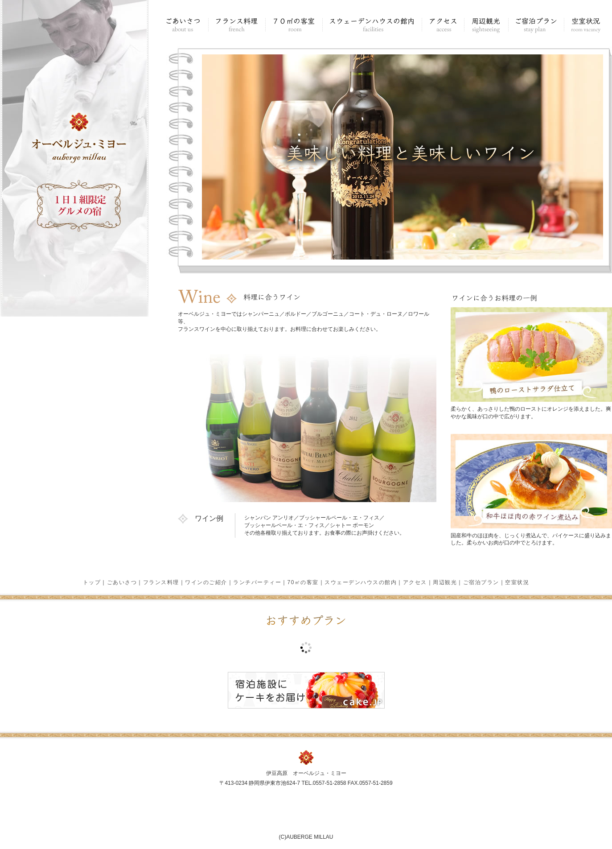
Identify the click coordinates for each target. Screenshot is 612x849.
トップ (92, 582)
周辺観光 (445, 582)
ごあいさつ (122, 582)
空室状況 (517, 582)
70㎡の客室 (303, 582)
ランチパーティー (257, 582)
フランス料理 (161, 582)
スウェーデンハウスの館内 (360, 582)
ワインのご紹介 (206, 582)
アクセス (415, 582)
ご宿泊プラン (481, 582)
